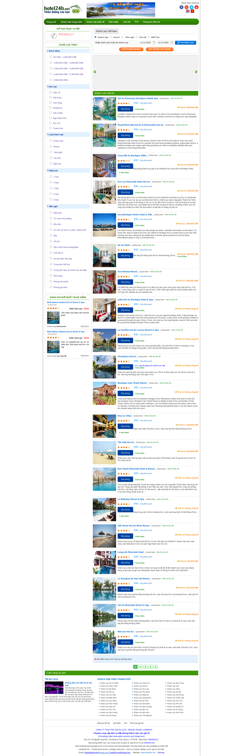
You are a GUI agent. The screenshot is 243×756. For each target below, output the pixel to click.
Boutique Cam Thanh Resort (132, 383)
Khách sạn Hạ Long (141, 689)
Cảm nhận (113, 22)
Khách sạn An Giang (175, 709)
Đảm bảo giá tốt (137, 723)
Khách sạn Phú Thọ (108, 709)
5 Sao (56, 200)
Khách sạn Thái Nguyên (143, 715)
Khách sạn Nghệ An (141, 695)
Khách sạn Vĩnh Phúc (175, 712)
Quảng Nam (52, 305)
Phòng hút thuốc (60, 281)
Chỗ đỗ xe (58, 253)
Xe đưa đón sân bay (62, 258)
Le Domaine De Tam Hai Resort (134, 578)
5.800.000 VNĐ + (61, 80)
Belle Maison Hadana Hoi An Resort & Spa (65, 302)
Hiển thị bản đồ (176, 98)
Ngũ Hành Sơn (59, 118)
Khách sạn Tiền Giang (109, 712)
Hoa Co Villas (124, 416)
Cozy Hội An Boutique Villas (132, 155)
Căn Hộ (56, 158)
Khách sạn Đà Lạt (107, 692)
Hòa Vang (57, 103)
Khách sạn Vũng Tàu (142, 683)
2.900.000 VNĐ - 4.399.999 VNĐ (68, 68)
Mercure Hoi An (126, 631)
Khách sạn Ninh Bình (142, 704)
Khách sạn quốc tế (95, 22)
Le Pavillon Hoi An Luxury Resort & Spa (138, 330)
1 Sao (56, 177)
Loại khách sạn (56, 134)
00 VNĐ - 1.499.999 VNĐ (64, 57)
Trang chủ (51, 22)
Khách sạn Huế (173, 686)
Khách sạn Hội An (141, 686)
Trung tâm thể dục (61, 264)
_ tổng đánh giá (144, 103)
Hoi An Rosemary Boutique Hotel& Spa (138, 98)
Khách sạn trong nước (71, 22)
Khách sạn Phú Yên (174, 704)
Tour (136, 21)
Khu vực (53, 87)
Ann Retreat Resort (127, 271)
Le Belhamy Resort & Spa (131, 499)
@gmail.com (103, 753)
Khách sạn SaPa (173, 689)
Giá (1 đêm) (54, 51)
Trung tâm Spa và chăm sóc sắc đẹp (70, 270)
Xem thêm (140, 109)
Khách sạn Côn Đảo (108, 695)
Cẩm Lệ (56, 92)
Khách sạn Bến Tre (141, 709)
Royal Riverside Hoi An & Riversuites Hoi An (140, 125)
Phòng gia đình (60, 287)
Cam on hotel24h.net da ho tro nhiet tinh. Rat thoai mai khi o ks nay (75, 344)
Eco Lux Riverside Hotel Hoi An (134, 181)
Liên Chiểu (58, 113)
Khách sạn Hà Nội (174, 692)
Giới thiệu (117, 723)
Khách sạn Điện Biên (109, 698)
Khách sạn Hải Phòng (175, 695)
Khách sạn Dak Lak (108, 707)
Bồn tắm (57, 224)
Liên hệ (126, 22)
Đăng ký (195, 3)
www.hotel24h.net (148, 753)
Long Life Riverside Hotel (131, 552)
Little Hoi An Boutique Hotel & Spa (135, 299)
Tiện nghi (53, 206)
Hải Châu (57, 98)
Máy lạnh (57, 213)
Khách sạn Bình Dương (143, 707)
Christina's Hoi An (127, 356)
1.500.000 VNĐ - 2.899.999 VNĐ (68, 63)
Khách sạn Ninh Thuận (109, 704)
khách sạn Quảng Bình (142, 698)
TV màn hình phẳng (62, 218)
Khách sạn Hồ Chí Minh (110, 683)
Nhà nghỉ (57, 152)
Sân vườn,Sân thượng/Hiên (66, 247)
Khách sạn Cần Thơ (174, 701)
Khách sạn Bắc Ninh (141, 712)
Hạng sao (53, 170)
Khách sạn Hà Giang (108, 715)
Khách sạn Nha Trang (175, 683)
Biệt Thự (57, 164)
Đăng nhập (186, 3)
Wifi (55, 236)
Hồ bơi (56, 241)
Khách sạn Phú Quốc (142, 692)
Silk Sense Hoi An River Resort (134, 525)
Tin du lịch (51, 679)
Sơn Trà (56, 123)
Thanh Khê (58, 128)
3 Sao (56, 188)
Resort (56, 146)
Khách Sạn (58, 141)
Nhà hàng (57, 276)
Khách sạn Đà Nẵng (108, 689)
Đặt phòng (125, 109)
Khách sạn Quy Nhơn (109, 701)
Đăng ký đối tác (103, 723)
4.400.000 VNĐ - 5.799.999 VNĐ (68, 74)
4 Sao (56, 194)
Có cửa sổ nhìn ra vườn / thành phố (69, 230)
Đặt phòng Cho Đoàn (159, 49)
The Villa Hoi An (126, 442)
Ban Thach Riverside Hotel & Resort (136, 469)
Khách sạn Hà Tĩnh (141, 701)
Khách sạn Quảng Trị (175, 707)
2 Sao (56, 182)
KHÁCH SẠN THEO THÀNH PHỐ (113, 679)
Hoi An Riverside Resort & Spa (133, 605)
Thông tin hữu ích (151, 22)
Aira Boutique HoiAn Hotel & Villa (135, 214)
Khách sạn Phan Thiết (109, 686)
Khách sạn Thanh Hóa (175, 698)
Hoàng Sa (57, 108)
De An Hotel (124, 245)
